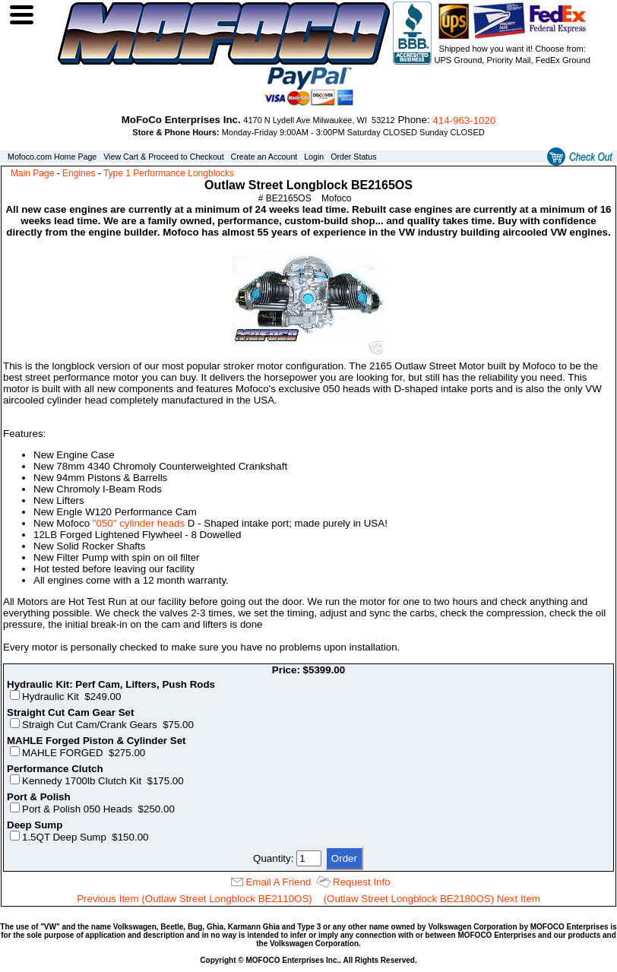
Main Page (32, 173)
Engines (78, 173)
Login (314, 156)
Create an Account (264, 156)
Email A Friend (278, 882)
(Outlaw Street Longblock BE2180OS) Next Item (432, 898)
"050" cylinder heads (139, 523)
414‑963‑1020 (463, 120)
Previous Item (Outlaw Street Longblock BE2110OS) (194, 898)
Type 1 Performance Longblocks (168, 173)
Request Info (362, 882)
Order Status (353, 156)
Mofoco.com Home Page (52, 156)
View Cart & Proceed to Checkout (163, 156)
